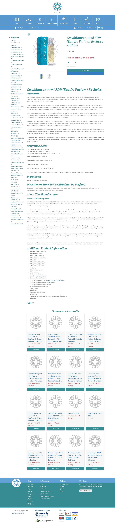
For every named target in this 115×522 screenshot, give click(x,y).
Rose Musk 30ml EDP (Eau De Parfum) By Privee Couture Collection (35, 337)
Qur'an (98, 23)
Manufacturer (31, 505)
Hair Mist (14, 136)
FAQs (41, 494)
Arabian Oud (15, 73)
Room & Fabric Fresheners (15, 199)
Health (74, 23)
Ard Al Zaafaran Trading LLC (17, 81)
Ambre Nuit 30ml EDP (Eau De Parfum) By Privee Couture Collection (35, 417)
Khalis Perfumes (17, 143)
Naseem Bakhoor (16, 173)
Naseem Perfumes (17, 175)
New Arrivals (30, 486)
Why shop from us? (45, 493)
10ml (13, 40)
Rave (13, 195)
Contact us (43, 488)
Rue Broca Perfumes (17, 202)
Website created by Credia (18, 513)
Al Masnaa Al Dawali (17, 69)
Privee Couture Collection (15, 190)
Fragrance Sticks (16, 122)
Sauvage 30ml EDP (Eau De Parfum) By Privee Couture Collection (95, 456)
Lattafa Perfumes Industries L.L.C (17, 146)
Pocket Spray (15, 187)
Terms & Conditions (64, 484)
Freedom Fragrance (16, 128)
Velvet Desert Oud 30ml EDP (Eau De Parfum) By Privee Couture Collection (55, 377)
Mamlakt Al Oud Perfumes (15, 159)
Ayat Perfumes (16, 87)
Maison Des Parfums (17, 154)
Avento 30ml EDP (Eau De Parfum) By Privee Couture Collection (75, 456)
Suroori (14, 206)
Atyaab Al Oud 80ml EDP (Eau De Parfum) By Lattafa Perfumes (75, 337)
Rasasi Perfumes (17, 193)
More (90, 28)
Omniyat (14, 182)
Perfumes (86, 23)
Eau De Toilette (16, 120)
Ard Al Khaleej (16, 78)
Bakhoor (14, 91)
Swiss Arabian (16, 209)
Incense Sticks (16, 140)
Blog (41, 484)
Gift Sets (14, 131)
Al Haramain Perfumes (17, 61)
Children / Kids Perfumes (15, 99)
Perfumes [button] (15, 38)
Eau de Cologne (16, 115)
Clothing (28, 23)
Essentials (40, 23)
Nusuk (14, 177)
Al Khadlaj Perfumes (16, 65)
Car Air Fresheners (17, 94)
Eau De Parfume (50, 280)
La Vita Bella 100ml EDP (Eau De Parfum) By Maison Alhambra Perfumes (75, 377)
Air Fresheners (16, 50)
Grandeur (15, 133)
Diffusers (14, 113)
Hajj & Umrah (52, 23)
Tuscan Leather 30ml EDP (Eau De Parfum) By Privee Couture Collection (55, 337)
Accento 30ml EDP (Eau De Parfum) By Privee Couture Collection (35, 456)
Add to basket (85, 70)
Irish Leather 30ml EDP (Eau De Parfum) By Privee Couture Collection (35, 377)
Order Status (43, 486)
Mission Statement (44, 491)
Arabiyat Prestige (16, 76)
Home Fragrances (17, 138)
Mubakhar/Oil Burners (17, 163)
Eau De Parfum (17, 118)
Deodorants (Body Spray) (16, 110)
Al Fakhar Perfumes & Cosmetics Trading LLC (17, 56)
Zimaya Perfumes (17, 224)
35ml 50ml (15, 43)
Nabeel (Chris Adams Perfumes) (17, 169)
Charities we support (45, 498)
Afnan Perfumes (16, 47)
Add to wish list (85, 73)
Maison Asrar (15, 151)
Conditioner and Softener (15, 103)
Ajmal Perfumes (16, 52)
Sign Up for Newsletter (85, 490)
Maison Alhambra (17, 149)
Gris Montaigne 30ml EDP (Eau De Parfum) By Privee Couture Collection (94, 377)
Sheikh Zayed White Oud (95, 415)
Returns (62, 488)
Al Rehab (15, 71)
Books (17, 23)
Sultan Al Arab (73, 413)
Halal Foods (63, 23)
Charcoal (14, 96)
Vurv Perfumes (16, 217)
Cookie (61, 491)
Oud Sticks (15, 184)
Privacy (61, 489)
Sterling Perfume (17, 204)
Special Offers (31, 484)
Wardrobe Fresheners (17, 220)
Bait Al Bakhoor (16, 89)
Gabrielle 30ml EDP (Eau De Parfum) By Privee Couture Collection (55, 417)
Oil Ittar (14, 180)
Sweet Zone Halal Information (47, 496)
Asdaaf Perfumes (16, 84)
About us (42, 489)
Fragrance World (17, 125)
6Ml (13, 45)
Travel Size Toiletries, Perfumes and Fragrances (17, 213)
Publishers (30, 501)
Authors (29, 503)
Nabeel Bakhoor (16, 166)
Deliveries (62, 486)
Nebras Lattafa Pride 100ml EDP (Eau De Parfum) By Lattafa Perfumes (55, 456)
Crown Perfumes (17, 107)
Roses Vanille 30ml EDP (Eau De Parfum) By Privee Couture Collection (94, 337)
